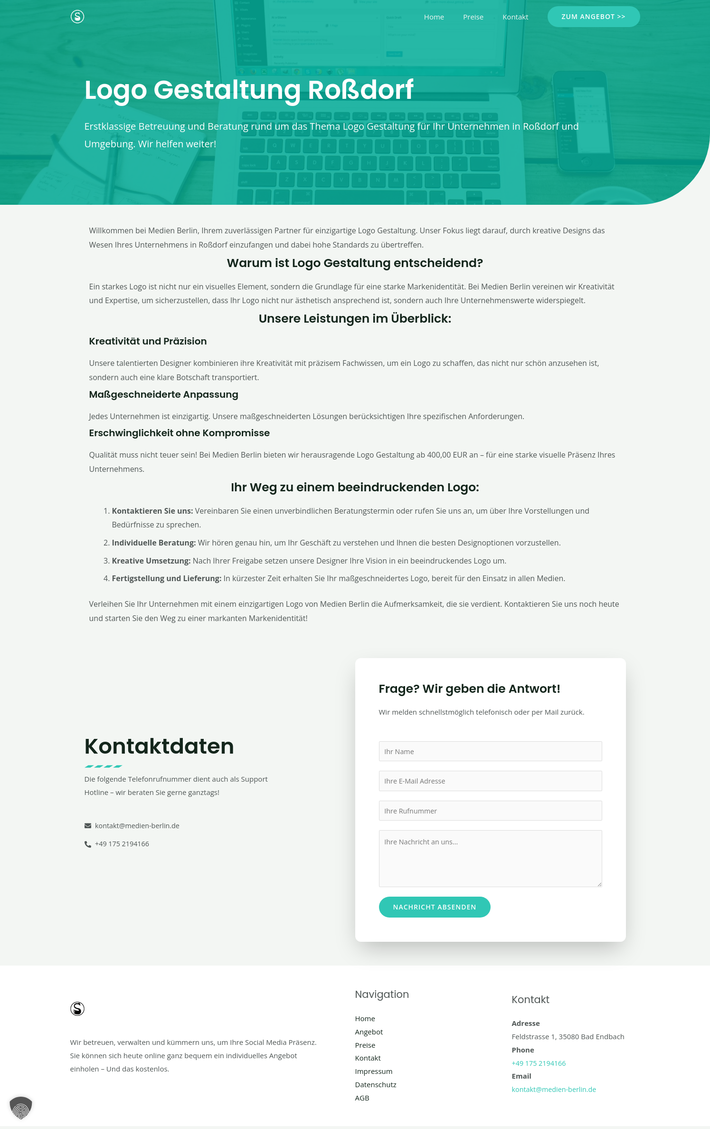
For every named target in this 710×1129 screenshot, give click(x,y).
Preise (480, 16)
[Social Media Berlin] (77, 15)
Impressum (374, 1074)
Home (446, 16)
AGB (362, 1100)
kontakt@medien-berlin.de (556, 1092)
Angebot (369, 1034)
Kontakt (517, 16)
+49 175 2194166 (540, 1066)
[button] (594, 16)
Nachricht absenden (435, 909)
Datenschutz (376, 1087)
